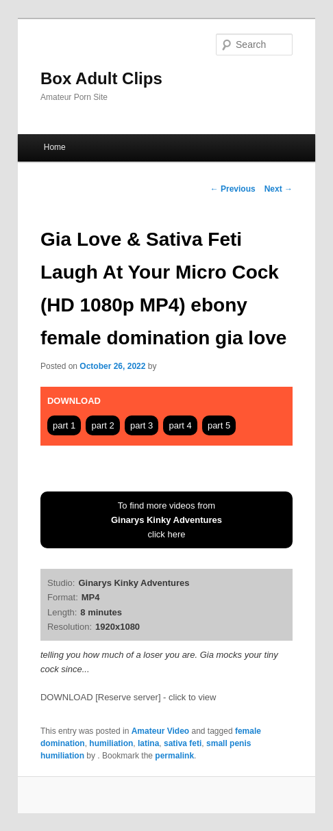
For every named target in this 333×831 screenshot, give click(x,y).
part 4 (180, 425)
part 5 (219, 425)
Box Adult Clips (101, 78)
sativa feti (182, 743)
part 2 (102, 425)
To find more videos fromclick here (166, 519)
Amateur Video (160, 731)
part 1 (64, 425)
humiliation (111, 743)
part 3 (141, 425)
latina (148, 743)
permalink (174, 755)
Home (55, 147)
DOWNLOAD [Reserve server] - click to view (128, 697)
